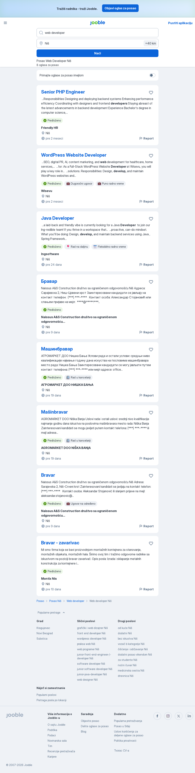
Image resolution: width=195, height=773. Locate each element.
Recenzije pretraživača (61, 751)
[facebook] (157, 716)
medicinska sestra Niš (131, 670)
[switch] (152, 75)
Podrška (52, 730)
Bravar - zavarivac (60, 542)
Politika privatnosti (125, 740)
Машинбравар (57, 349)
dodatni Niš (125, 633)
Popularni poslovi (46, 694)
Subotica (42, 638)
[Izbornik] (5, 23)
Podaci (52, 735)
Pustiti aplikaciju (180, 23)
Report (146, 138)
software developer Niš (91, 663)
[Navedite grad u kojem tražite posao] (97, 43)
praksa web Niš (86, 643)
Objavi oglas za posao (120, 8)
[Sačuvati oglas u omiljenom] (151, 93)
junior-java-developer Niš (92, 674)
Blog (83, 731)
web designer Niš (87, 679)
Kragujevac (43, 627)
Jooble (28, 765)
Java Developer (57, 218)
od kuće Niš (125, 627)
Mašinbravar (54, 412)
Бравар (49, 281)
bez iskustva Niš (127, 638)
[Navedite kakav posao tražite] (97, 32)
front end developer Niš (91, 633)
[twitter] (178, 716)
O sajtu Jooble (56, 724)
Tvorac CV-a (121, 750)
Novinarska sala (57, 740)
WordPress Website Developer (73, 155)
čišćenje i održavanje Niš (133, 649)
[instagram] (168, 716)
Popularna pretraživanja (128, 720)
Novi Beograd (45, 633)
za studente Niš (127, 659)
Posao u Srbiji (122, 726)
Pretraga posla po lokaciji (51, 700)
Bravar (48, 475)
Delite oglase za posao (95, 726)
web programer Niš (88, 649)
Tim (50, 746)
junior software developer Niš (94, 669)
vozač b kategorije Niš (131, 643)
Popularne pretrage (52, 612)
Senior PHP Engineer (63, 92)
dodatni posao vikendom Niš (135, 654)
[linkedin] (189, 716)
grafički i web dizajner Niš (92, 627)
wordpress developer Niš (91, 638)
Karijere (52, 756)
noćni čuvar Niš (127, 665)
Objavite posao (90, 720)
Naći (97, 53)
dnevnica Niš (125, 675)
